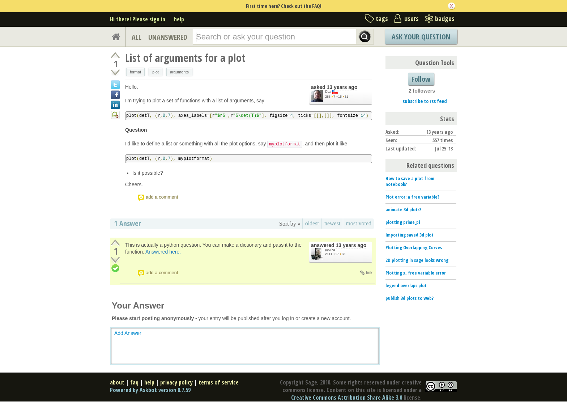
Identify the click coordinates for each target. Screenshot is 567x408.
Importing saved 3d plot (409, 234)
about (117, 382)
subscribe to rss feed (424, 101)
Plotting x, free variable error (415, 272)
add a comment (162, 197)
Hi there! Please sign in (137, 19)
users (411, 18)
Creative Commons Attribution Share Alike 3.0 (346, 397)
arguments (179, 72)
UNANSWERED (167, 37)
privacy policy (176, 382)
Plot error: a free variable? (412, 197)
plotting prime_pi (402, 222)
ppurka (330, 249)
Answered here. (163, 252)
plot (155, 72)
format (135, 72)
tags (382, 18)
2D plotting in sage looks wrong (416, 260)
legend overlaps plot (406, 285)
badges (445, 18)
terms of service (219, 382)
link (369, 272)
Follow (421, 79)
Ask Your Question (421, 37)
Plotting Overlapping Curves (413, 247)
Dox (328, 91)
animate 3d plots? (403, 209)
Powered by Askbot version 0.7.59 (150, 390)
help (179, 19)
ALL (136, 37)
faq (134, 382)
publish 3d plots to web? (409, 298)
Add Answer (127, 333)
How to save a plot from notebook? (409, 181)
